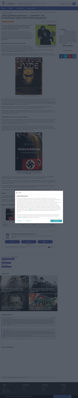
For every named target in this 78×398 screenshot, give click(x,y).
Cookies (24, 217)
